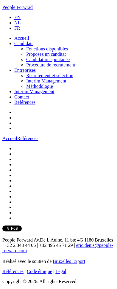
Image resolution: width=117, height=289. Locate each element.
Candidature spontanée (48, 59)
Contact (21, 96)
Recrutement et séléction (49, 75)
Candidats (23, 43)
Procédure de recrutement (50, 64)
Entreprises (25, 70)
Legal (60, 271)
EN (17, 17)
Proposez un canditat (46, 54)
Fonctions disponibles (47, 48)
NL (17, 22)
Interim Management (46, 80)
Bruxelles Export (69, 261)
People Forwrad (17, 7)
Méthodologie (39, 86)
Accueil (21, 38)
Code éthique (39, 271)
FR (17, 28)
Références (24, 102)
